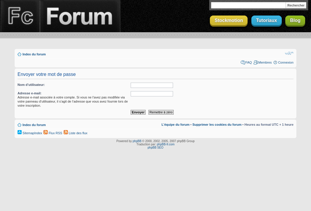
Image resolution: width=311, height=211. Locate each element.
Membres (265, 62)
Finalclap (20, 16)
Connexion (285, 62)
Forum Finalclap (80, 16)
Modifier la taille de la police (289, 53)
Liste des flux (75, 133)
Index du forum (34, 54)
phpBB (137, 141)
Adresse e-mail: (30, 93)
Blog (295, 20)
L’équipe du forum (175, 124)
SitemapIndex (30, 133)
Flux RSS (53, 133)
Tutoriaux (266, 20)
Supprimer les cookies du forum (216, 124)
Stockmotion (229, 20)
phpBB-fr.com (166, 144)
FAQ (249, 62)
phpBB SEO (155, 147)
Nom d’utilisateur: (31, 84)
